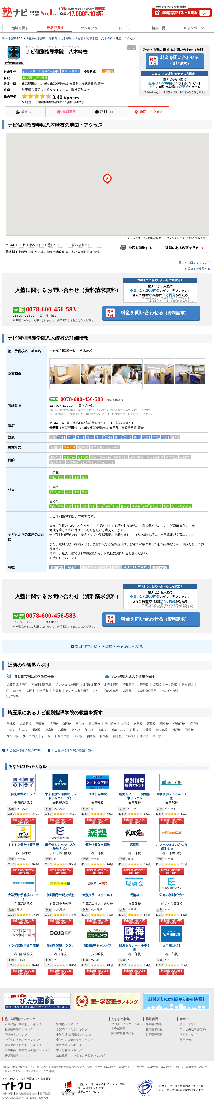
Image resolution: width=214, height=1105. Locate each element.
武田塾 (134, 844)
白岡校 (66, 723)
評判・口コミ (110, 112)
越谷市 (17, 690)
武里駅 (127, 690)
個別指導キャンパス (98, 945)
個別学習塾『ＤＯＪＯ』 (60, 947)
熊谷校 (91, 736)
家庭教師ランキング (69, 1045)
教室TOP (28, 112)
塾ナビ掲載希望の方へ (194, 1029)
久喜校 (138, 723)
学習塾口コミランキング (72, 1029)
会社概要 (7, 1093)
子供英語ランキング (17, 1055)
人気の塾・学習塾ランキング (23, 1024)
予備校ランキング (16, 1034)
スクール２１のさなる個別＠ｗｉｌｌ (171, 846)
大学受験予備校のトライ (23, 897)
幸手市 (43, 690)
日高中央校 (62, 736)
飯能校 (104, 736)
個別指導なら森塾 (97, 844)
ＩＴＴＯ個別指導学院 (23, 844)
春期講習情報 (154, 1024)
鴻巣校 (102, 729)
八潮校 (62, 729)
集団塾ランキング (67, 1024)
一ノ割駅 (171, 684)
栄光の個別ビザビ (171, 895)
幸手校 (80, 723)
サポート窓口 (188, 1024)
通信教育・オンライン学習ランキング (80, 1055)
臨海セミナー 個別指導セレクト (134, 796)
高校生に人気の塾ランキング (23, 1045)
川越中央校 (118, 729)
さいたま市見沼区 (77, 690)
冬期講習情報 (154, 1034)
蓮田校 (40, 723)
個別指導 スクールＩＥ (97, 897)
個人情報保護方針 (26, 1093)
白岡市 (30, 690)
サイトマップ (188, 1034)
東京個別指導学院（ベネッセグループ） (60, 796)
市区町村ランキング (69, 1050)
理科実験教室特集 (122, 1033)
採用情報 (45, 1093)
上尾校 (125, 723)
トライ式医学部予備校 (23, 945)
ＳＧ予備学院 (97, 794)
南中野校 (110, 723)
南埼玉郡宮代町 (41, 684)
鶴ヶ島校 (162, 729)
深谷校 (130, 736)
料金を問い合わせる (179, 60)
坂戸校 (176, 729)
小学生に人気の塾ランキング (23, 1039)
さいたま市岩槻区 (67, 684)
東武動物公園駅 (146, 690)
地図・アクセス (151, 112)
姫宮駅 (156, 684)
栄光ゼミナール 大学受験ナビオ (60, 846)
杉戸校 (53, 723)
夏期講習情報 (154, 1029)
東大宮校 (94, 723)
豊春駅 (143, 684)
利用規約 (185, 1039)
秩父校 (144, 736)
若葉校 (147, 729)
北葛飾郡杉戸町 (17, 684)
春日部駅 (129, 684)
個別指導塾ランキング (19, 1029)
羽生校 (189, 729)
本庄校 (157, 736)
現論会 (134, 895)
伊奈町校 (179, 723)
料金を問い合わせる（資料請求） (23, 821)
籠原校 (117, 736)
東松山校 (12, 736)
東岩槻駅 (187, 684)
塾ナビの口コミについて (194, 262)
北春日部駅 (111, 684)
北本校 (76, 729)
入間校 (78, 736)
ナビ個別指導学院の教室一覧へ (72, 750)
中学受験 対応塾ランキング (73, 1034)
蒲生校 (164, 723)
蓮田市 (57, 690)
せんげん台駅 (169, 690)
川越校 (134, 729)
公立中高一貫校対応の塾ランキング (27, 1050)
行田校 (46, 736)
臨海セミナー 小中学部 (134, 947)
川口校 (23, 729)
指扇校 (49, 729)
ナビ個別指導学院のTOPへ (24, 750)
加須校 (89, 729)
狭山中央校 (30, 736)
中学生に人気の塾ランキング (74, 1039)
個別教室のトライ (23, 794)
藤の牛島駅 (111, 690)
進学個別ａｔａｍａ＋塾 (171, 796)
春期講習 (69, 112)
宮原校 (151, 723)
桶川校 (36, 729)
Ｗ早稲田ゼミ (171, 945)
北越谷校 (25, 723)
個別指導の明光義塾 (60, 895)
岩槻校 (11, 723)
